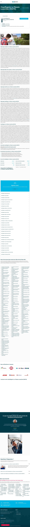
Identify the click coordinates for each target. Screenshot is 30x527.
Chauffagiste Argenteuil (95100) (5, 193)
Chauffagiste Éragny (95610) (5, 237)
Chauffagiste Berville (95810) (5, 295)
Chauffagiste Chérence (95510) (5, 329)
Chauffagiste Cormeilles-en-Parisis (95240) (6, 220)
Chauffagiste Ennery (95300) (15, 271)
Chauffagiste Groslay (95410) (15, 293)
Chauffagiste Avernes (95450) (5, 282)
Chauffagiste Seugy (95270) (25, 326)
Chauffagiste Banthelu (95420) (5, 285)
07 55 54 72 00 (15, 65)
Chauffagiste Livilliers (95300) (15, 330)
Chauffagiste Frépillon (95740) (15, 285)
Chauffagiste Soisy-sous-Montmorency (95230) (7, 239)
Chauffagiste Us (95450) (24, 331)
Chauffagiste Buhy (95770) (4, 315)
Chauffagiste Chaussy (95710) (5, 325)
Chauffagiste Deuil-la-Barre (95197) (6, 231)
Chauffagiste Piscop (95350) (25, 304)
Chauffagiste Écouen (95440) (15, 268)
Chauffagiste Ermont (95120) (5, 212)
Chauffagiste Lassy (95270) (14, 315)
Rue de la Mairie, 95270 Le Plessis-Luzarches (10, 146)
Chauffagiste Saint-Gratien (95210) (5, 235)
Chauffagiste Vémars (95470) (5, 340)
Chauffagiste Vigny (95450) (4, 345)
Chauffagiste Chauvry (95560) (5, 326)
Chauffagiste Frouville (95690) (15, 286)
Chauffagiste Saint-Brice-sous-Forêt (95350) (7, 252)
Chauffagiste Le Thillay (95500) (15, 329)
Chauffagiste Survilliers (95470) (25, 327)
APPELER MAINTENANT (24, 18)
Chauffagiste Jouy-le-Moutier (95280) (6, 241)
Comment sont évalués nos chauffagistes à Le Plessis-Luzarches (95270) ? (13, 473)
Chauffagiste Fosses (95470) (15, 280)
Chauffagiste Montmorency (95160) (6, 233)
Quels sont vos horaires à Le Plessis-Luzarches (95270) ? (10, 464)
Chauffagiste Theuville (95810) (25, 330)
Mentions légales (18, 514)
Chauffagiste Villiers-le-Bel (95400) (5, 214)
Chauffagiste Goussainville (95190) (5, 210)
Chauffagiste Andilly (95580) (5, 272)
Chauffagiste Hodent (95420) (15, 303)
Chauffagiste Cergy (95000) (4, 195)
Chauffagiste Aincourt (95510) (5, 267)
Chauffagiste (2, 484)
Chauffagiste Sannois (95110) (5, 218)
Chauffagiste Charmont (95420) (5, 320)
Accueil (23, 7)
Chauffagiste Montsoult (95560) (25, 286)
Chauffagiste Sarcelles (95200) (5, 197)
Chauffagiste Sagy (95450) (25, 313)
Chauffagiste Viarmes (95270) (5, 342)
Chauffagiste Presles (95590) (25, 305)
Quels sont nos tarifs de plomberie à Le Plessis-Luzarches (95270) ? (11, 471)
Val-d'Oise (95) (26, 7)
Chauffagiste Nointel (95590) (25, 296)
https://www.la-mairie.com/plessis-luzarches (10, 147)
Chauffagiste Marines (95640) (25, 267)
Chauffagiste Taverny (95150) (5, 216)
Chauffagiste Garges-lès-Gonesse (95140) (6, 199)
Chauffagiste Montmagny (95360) (5, 254)
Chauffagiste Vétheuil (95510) (5, 341)
